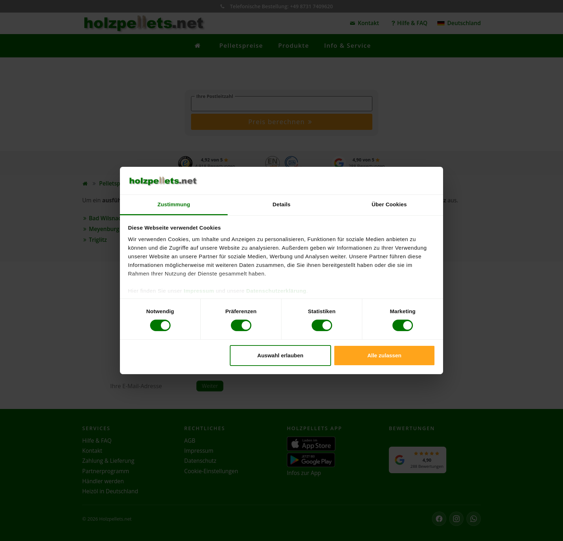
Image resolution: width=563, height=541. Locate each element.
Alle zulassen (384, 355)
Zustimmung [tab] (174, 204)
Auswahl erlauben (280, 355)
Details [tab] (281, 204)
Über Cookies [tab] (389, 204)
